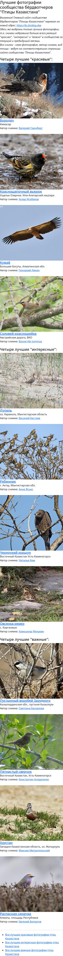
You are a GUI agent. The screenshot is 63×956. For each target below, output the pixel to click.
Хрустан (6, 842)
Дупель (6, 410)
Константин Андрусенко (34, 779)
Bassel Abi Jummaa (30, 341)
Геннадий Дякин (29, 270)
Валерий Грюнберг (30, 128)
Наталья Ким (27, 560)
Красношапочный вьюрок (21, 191)
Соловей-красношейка (18, 333)
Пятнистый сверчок (16, 771)
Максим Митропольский (34, 850)
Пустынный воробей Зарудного (25, 700)
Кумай (5, 262)
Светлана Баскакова (31, 708)
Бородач (7, 120)
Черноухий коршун (15, 552)
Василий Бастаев (29, 418)
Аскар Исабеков (29, 199)
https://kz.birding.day (29, 25)
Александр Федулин (31, 631)
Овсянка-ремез (12, 623)
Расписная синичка (15, 914)
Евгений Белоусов (30, 921)
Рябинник (8, 481)
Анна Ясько (26, 489)
